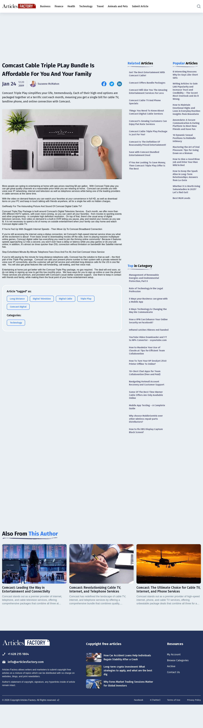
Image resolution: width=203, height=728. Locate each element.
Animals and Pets (118, 6)
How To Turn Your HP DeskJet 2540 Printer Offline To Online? (148, 381)
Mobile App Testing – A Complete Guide (148, 427)
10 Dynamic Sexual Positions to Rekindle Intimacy (185, 149)
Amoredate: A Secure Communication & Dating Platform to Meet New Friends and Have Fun (187, 133)
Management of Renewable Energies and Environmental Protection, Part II (145, 286)
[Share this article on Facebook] (104, 83)
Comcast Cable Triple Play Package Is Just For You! (144, 139)
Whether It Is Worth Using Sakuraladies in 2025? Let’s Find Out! (185, 206)
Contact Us (174, 695)
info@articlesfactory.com (24, 685)
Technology (85, 6)
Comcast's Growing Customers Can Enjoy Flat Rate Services (146, 128)
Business (45, 6)
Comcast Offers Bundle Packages (148, 83)
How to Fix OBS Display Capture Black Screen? (147, 452)
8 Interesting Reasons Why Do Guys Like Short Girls (186, 75)
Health (71, 6)
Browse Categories (179, 683)
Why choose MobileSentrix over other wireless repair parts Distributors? (147, 440)
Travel (100, 6)
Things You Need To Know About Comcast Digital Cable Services (147, 117)
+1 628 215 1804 (16, 676)
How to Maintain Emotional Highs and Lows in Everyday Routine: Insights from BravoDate (185, 114)
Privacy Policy (194, 723)
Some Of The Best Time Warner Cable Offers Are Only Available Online (147, 415)
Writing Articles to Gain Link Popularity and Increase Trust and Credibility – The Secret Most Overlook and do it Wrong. (186, 92)
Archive (171, 689)
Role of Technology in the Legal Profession (147, 298)
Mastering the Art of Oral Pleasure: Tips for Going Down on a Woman (185, 163)
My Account (174, 677)
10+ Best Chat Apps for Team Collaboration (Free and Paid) (145, 392)
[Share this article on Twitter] (111, 83)
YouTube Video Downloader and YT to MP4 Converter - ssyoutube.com (147, 354)
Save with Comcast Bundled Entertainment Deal (145, 160)
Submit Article (140, 6)
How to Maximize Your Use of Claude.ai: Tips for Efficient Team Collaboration (148, 368)
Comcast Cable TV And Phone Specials (146, 106)
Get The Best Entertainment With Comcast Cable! (148, 74)
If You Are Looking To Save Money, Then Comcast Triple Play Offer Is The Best (148, 173)
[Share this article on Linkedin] (119, 83)
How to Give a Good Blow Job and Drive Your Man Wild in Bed (186, 177)
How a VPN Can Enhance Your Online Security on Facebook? (146, 331)
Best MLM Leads (182, 215)
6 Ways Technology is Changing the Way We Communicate (147, 320)
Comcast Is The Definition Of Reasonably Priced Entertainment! (148, 150)
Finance (59, 6)
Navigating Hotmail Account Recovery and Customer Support (147, 402)
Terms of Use (173, 723)
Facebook (137, 723)
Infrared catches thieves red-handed (146, 342)
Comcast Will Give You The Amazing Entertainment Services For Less (147, 94)
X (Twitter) (154, 723)
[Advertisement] (101, 34)
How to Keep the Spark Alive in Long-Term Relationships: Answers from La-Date (186, 191)
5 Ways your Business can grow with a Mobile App (147, 309)
